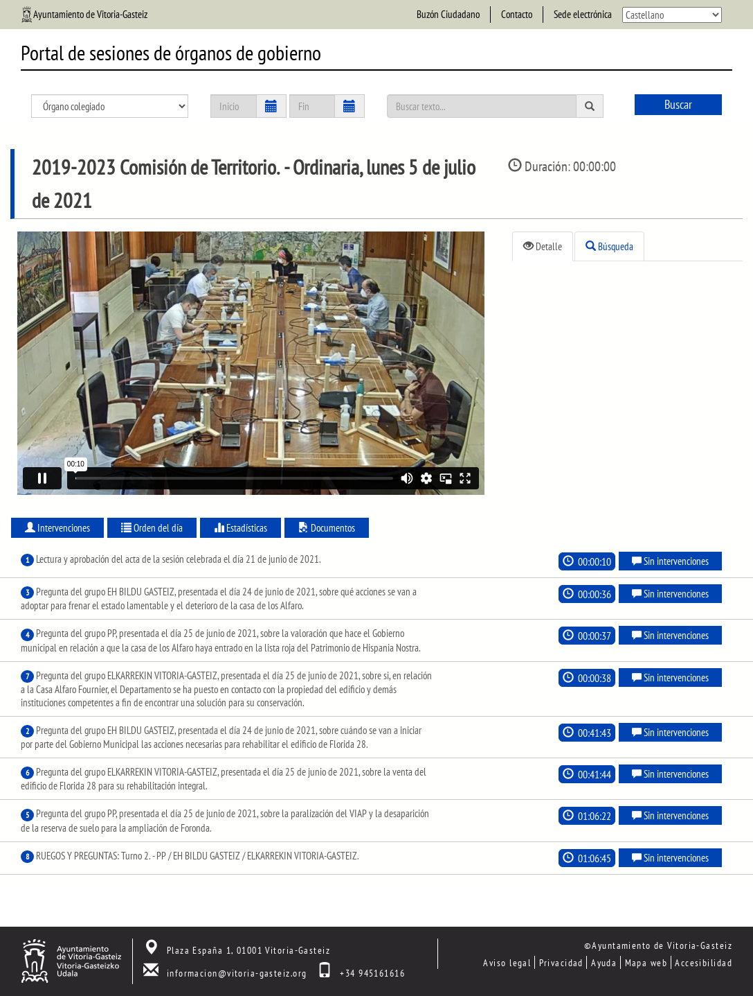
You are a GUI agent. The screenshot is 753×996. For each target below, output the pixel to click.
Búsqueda (609, 246)
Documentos (326, 527)
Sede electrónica (583, 14)
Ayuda (604, 962)
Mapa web (646, 962)
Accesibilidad (703, 962)
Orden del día (152, 527)
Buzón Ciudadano (448, 14)
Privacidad (561, 962)
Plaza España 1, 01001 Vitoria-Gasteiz (248, 949)
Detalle (542, 246)
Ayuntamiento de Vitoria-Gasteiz (90, 14)
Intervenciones (57, 527)
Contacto (516, 14)
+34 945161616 (372, 972)
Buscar (678, 104)
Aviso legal (507, 962)
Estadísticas (240, 527)
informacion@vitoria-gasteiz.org (237, 972)
